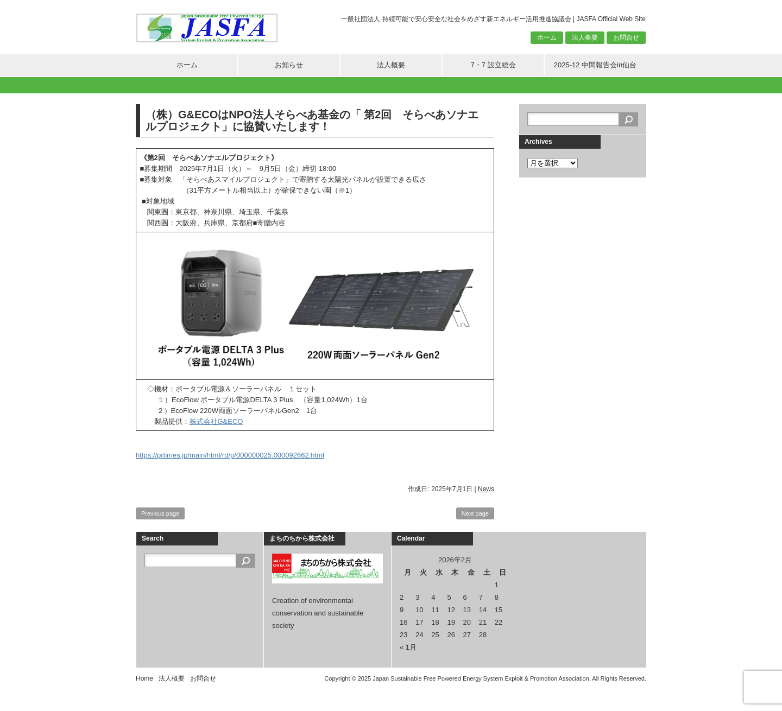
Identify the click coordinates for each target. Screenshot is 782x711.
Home (144, 678)
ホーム (547, 37)
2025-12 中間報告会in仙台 (595, 65)
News (486, 489)
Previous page (160, 513)
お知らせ (289, 65)
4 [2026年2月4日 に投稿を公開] (433, 597)
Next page (475, 513)
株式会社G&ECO (216, 421)
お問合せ (626, 37)
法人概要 (585, 37)
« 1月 (408, 647)
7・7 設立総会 (492, 65)
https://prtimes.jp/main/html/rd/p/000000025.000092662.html (230, 455)
